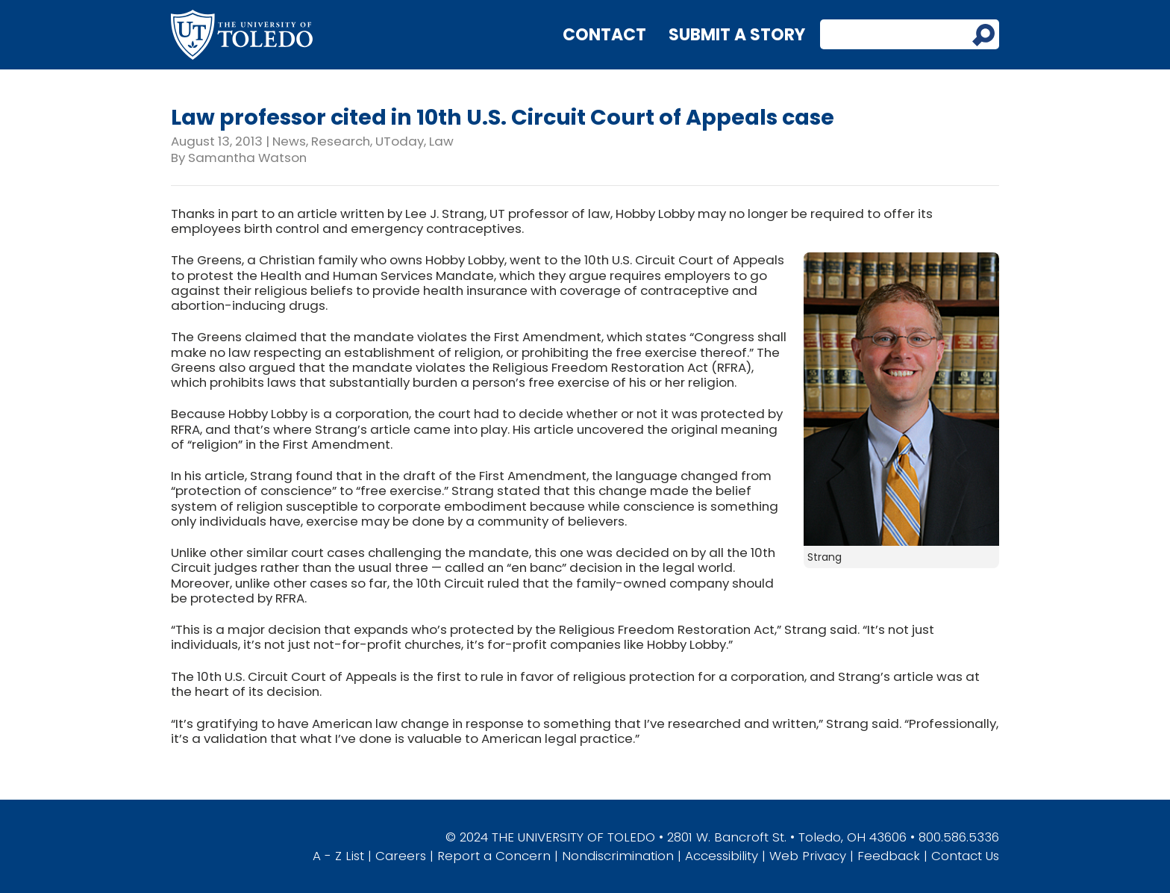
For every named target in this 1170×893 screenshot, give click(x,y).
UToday (399, 141)
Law (441, 141)
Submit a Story (737, 34)
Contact (604, 34)
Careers (400, 856)
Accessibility (721, 856)
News (289, 141)
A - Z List (338, 856)
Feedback (888, 856)
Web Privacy (807, 856)
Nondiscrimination (618, 856)
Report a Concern (494, 856)
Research (340, 141)
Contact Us (965, 856)
